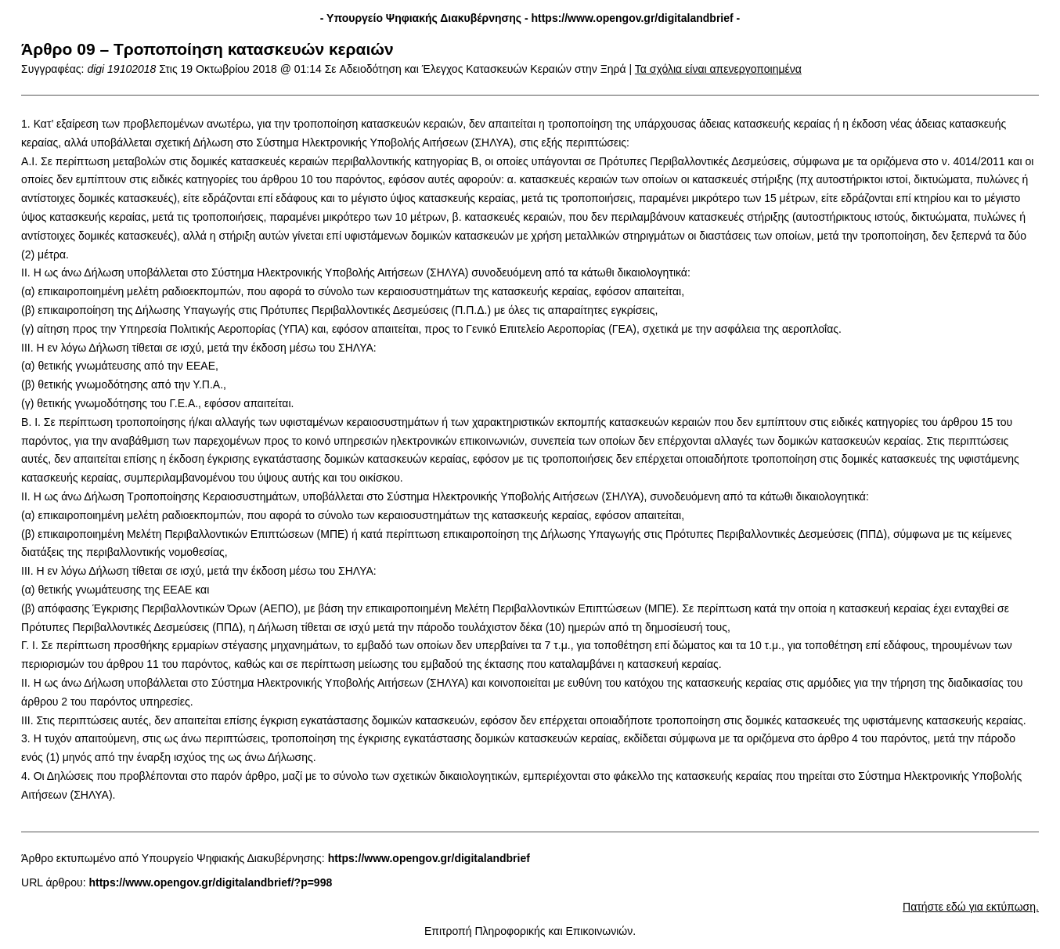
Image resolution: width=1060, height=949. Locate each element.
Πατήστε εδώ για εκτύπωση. (971, 906)
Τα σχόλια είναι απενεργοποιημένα (718, 69)
